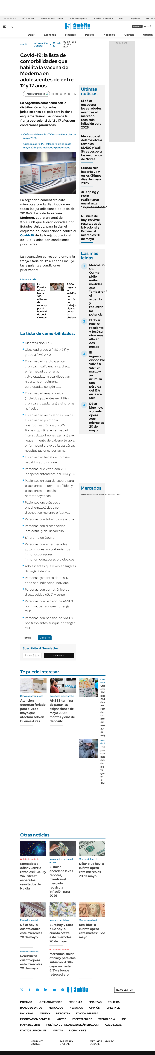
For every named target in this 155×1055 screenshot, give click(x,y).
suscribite (137, 26)
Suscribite (59, 655)
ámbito (24, 44)
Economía (50, 34)
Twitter (21, 990)
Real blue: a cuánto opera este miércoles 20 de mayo (31, 962)
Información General (41, 44)
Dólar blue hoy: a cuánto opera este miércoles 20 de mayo (96, 417)
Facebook (29, 989)
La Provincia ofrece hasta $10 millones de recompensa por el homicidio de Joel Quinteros (44, 300)
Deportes (63, 1013)
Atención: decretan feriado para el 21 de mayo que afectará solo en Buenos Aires (33, 710)
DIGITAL (37, 1042)
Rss (123, 1019)
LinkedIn (45, 989)
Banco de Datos (31, 1007)
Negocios (109, 34)
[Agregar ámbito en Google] (36, 94)
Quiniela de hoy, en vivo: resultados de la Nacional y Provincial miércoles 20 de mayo (91, 227)
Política (89, 34)
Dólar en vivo (28, 18)
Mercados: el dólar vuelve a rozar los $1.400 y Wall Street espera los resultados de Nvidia (91, 147)
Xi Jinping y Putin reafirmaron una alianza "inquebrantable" (94, 199)
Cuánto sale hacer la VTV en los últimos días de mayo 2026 (91, 175)
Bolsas (94, 494)
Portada (26, 1002)
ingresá (147, 26)
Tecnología (106, 1019)
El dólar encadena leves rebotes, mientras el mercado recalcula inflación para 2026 (91, 114)
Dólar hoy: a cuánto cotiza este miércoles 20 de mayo (31, 931)
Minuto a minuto (31, 859)
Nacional (27, 1013)
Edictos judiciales (33, 1030)
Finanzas (70, 34)
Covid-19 (57, 44)
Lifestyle (113, 1007)
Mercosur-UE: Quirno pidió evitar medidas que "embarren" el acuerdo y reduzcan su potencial (98, 289)
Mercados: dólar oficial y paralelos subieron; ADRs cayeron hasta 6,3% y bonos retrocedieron (63, 964)
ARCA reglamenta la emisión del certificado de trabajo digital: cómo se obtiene (73, 300)
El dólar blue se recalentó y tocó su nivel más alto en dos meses (96, 333)
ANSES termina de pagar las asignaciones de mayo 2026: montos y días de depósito (62, 710)
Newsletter (124, 989)
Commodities (104, 494)
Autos (61, 1019)
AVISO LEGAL (113, 1025)
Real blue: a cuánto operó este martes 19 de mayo (92, 931)
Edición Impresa (87, 1013)
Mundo (45, 1013)
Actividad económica (103, 18)
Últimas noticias (50, 1002)
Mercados (56, 1007)
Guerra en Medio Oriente (52, 18)
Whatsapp (62, 989)
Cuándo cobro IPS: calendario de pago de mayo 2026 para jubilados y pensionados (47, 145)
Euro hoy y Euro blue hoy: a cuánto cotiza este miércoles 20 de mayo (61, 933)
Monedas (85, 494)
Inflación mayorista (78, 18)
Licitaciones (77, 1030)
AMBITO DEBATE (102, 1042)
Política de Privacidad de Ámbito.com (72, 1025)
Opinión (129, 34)
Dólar (121, 18)
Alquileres (135, 18)
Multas (58, 1030)
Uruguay (148, 34)
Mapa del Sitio (30, 1025)
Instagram (37, 989)
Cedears (115, 494)
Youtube (54, 990)
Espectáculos (82, 1019)
